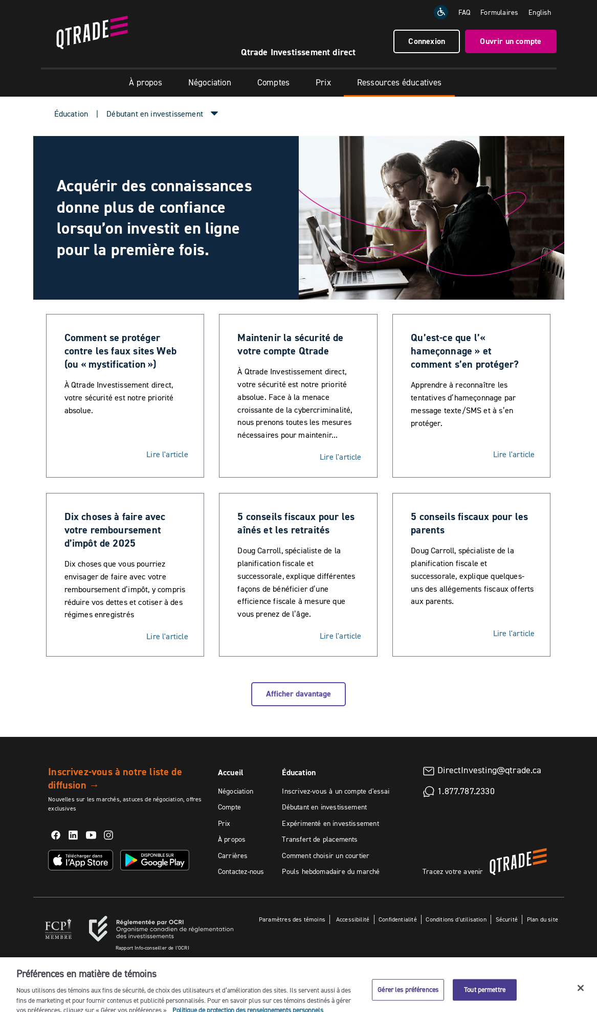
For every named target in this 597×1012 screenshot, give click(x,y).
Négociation (209, 82)
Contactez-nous (241, 871)
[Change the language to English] (539, 12)
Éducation (71, 113)
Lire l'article (167, 454)
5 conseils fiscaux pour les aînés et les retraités (296, 523)
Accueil (231, 772)
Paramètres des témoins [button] (292, 919)
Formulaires (499, 12)
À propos (145, 82)
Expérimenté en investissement (330, 823)
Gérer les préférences (408, 1000)
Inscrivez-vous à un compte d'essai (335, 791)
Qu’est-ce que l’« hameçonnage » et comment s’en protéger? (465, 351)
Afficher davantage (298, 693)
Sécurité (507, 919)
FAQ (464, 12)
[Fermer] (580, 998)
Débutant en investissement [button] (154, 113)
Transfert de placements (320, 839)
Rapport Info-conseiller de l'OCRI (152, 947)
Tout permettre (484, 1000)
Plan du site (542, 919)
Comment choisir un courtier (325, 855)
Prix (323, 82)
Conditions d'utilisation (456, 919)
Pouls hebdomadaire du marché (331, 871)
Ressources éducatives (399, 82)
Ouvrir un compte (510, 41)
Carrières (233, 855)
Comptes (273, 82)
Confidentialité (398, 919)
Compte (229, 807)
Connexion (426, 41)
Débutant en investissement (324, 807)
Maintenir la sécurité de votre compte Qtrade (290, 344)
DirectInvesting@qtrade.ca (489, 770)
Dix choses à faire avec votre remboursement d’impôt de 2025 (115, 530)
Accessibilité (352, 919)
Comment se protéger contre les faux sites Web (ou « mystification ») (120, 351)
